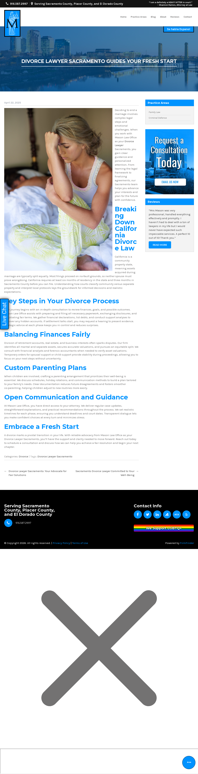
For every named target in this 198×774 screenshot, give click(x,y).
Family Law (154, 112)
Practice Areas (139, 16)
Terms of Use (80, 543)
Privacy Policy (61, 543)
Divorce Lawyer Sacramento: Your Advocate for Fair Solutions (35, 473)
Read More (160, 244)
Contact (188, 16)
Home (123, 16)
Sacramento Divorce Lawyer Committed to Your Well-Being (107, 473)
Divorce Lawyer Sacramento (54, 456)
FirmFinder (187, 543)
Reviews (174, 16)
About (163, 16)
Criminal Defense (158, 117)
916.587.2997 (19, 3)
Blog (153, 16)
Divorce (23, 456)
